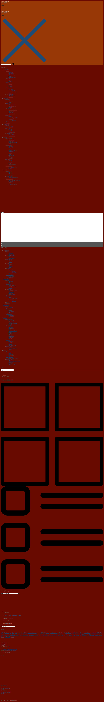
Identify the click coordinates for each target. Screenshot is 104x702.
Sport (7, 125)
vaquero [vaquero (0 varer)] (100, 635)
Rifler (7, 121)
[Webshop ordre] (10, 593)
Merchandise (12, 132)
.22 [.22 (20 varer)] (2, 633)
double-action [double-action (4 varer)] (53, 633)
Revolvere (8, 103)
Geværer (8, 123)
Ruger (10, 102)
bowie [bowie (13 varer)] (39, 633)
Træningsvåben (9, 94)
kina (10, 93)
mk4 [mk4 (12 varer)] (2, 635)
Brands (5, 137)
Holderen (11, 160)
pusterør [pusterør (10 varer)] (26, 635)
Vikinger (8, 82)
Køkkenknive (12, 77)
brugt (10, 129)
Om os (4, 169)
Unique (11, 156)
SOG (10, 143)
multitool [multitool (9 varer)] (6, 635)
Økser (10, 76)
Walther (11, 158)
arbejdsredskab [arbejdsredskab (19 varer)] (22, 633)
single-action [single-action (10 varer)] (64, 635)
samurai (11, 89)
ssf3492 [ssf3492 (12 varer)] (81, 635)
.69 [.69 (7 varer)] (6, 633)
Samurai (11, 97)
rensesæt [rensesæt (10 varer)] (36, 635)
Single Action (12, 106)
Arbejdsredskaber (10, 75)
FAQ (10, 172)
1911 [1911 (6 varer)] (13, 633)
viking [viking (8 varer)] (2, 637)
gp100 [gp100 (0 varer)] (85, 633)
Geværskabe (12, 136)
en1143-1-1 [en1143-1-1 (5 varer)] (68, 633)
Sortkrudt (8, 108)
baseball (11, 127)
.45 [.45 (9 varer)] (4, 633)
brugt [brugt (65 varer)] (43, 633)
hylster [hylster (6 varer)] (88, 633)
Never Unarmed (13, 142)
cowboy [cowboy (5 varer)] (48, 633)
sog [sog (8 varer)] (72, 635)
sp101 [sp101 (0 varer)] (74, 635)
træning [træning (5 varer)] (97, 635)
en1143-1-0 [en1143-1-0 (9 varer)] (61, 633)
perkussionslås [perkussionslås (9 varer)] (19, 635)
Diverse (8, 128)
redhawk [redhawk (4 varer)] (31, 635)
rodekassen (11, 130)
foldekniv (11, 73)
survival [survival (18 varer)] (87, 635)
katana (13, 90)
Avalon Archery (13, 167)
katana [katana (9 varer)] (92, 633)
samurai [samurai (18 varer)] (57, 635)
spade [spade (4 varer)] (77, 635)
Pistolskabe (12, 134)
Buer (10, 116)
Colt (10, 149)
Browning (11, 147)
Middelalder (9, 78)
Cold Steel (11, 141)
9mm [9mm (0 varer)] (10, 633)
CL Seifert (11, 140)
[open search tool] (24, 62)
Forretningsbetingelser (14, 180)
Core (10, 168)
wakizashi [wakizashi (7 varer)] (7, 637)
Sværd (10, 80)
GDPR (10, 182)
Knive (7, 71)
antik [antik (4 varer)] (16, 633)
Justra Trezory (12, 164)
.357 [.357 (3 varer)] (8, 633)
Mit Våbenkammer (5, 1)
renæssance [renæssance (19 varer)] (44, 635)
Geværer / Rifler (13, 110)
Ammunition (12, 114)
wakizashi (14, 91)
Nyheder (11, 173)
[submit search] (12, 64)
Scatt (10, 163)
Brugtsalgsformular (13, 177)
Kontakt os (11, 175)
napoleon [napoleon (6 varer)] (12, 635)
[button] (4, 67)
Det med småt (9, 179)
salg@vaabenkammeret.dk (10, 650)
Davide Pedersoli (13, 150)
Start (4, 375)
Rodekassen (6, 124)
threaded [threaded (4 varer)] (92, 635)
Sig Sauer (11, 155)
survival (11, 72)
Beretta (11, 101)
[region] (52, 230)
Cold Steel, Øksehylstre (12, 615)
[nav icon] (2, 212)
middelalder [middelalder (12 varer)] (98, 633)
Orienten (8, 88)
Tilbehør (14, 120)
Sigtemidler (15, 117)
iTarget (10, 162)
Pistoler (8, 99)
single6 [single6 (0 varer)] (70, 635)
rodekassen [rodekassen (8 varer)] (51, 635)
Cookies (11, 181)
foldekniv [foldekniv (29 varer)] (79, 633)
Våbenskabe (9, 133)
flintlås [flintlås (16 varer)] (73, 633)
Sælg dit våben (9, 176)
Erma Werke (12, 151)
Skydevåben (6, 98)
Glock (10, 153)
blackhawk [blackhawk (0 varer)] (34, 633)
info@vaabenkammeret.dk (10, 649)
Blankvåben (6, 69)
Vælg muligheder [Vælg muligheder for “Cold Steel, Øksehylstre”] (7, 623)
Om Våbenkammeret (5, 688)
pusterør (11, 119)
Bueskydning (9, 166)
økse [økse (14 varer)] (12, 637)
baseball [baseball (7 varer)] (30, 633)
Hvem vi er (9, 171)
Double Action (12, 104)
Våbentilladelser (13, 184)
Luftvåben (8, 115)
